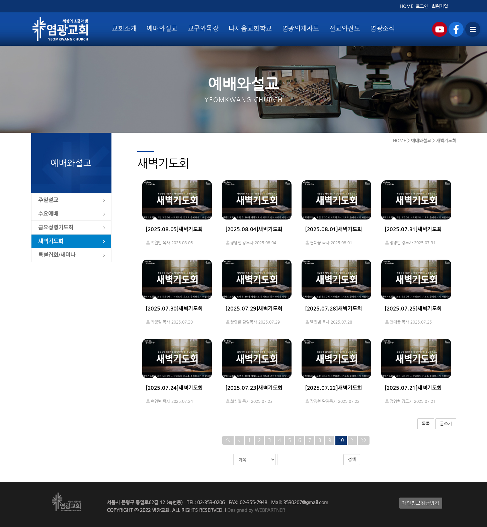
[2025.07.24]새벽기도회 (174, 388)
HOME (406, 6)
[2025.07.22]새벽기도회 (333, 388)
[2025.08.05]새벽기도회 (174, 229)
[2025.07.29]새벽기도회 (253, 308)
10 (341, 440)
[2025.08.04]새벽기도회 (253, 229)
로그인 (422, 6)
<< (228, 440)
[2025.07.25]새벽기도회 (413, 308)
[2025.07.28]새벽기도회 (333, 308)
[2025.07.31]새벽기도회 (413, 229)
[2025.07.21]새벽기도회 (413, 388)
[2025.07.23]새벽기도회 (253, 388)
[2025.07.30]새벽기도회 (174, 308)
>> (364, 440)
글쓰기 (446, 423)
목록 (426, 423)
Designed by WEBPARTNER (255, 510)
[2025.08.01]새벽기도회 (333, 229)
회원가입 (440, 6)
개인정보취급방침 (420, 503)
